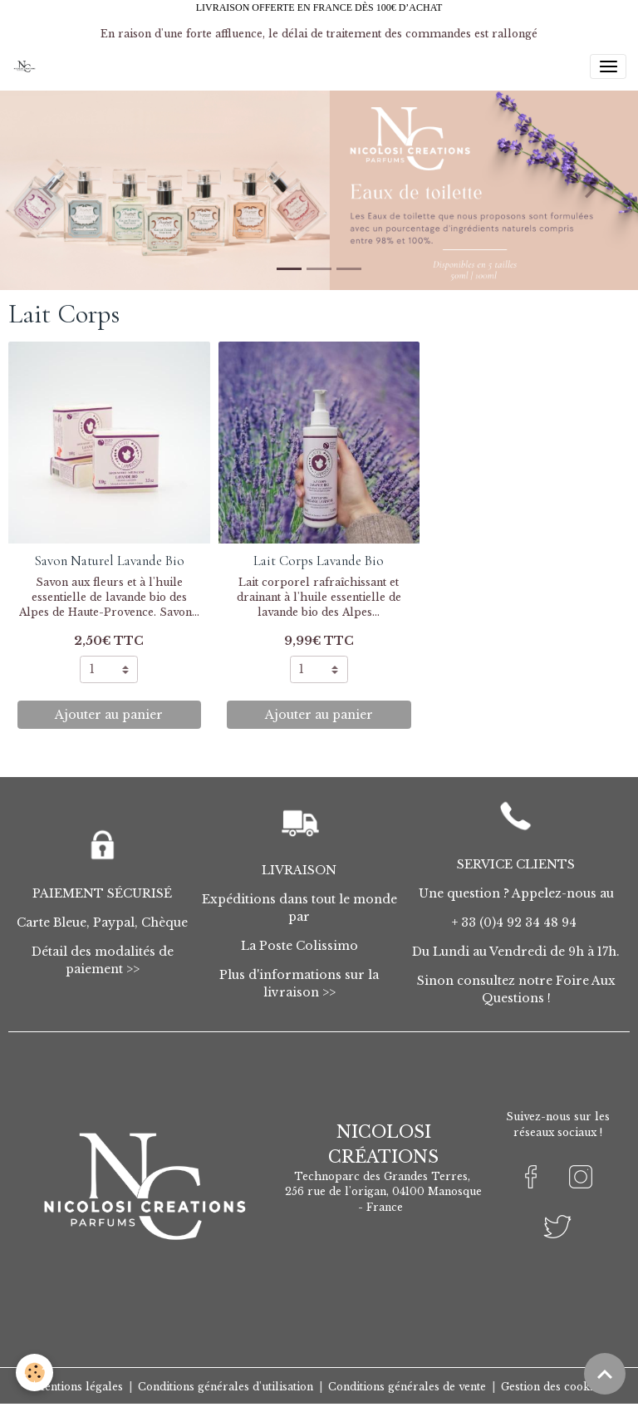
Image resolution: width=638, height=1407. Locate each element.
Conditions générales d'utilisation (225, 1386)
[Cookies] (35, 1372)
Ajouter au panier (109, 714)
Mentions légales (78, 1386)
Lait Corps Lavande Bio (318, 560)
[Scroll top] (605, 1374)
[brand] (27, 66)
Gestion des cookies (552, 1386)
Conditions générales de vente (407, 1386)
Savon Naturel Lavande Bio (109, 560)
